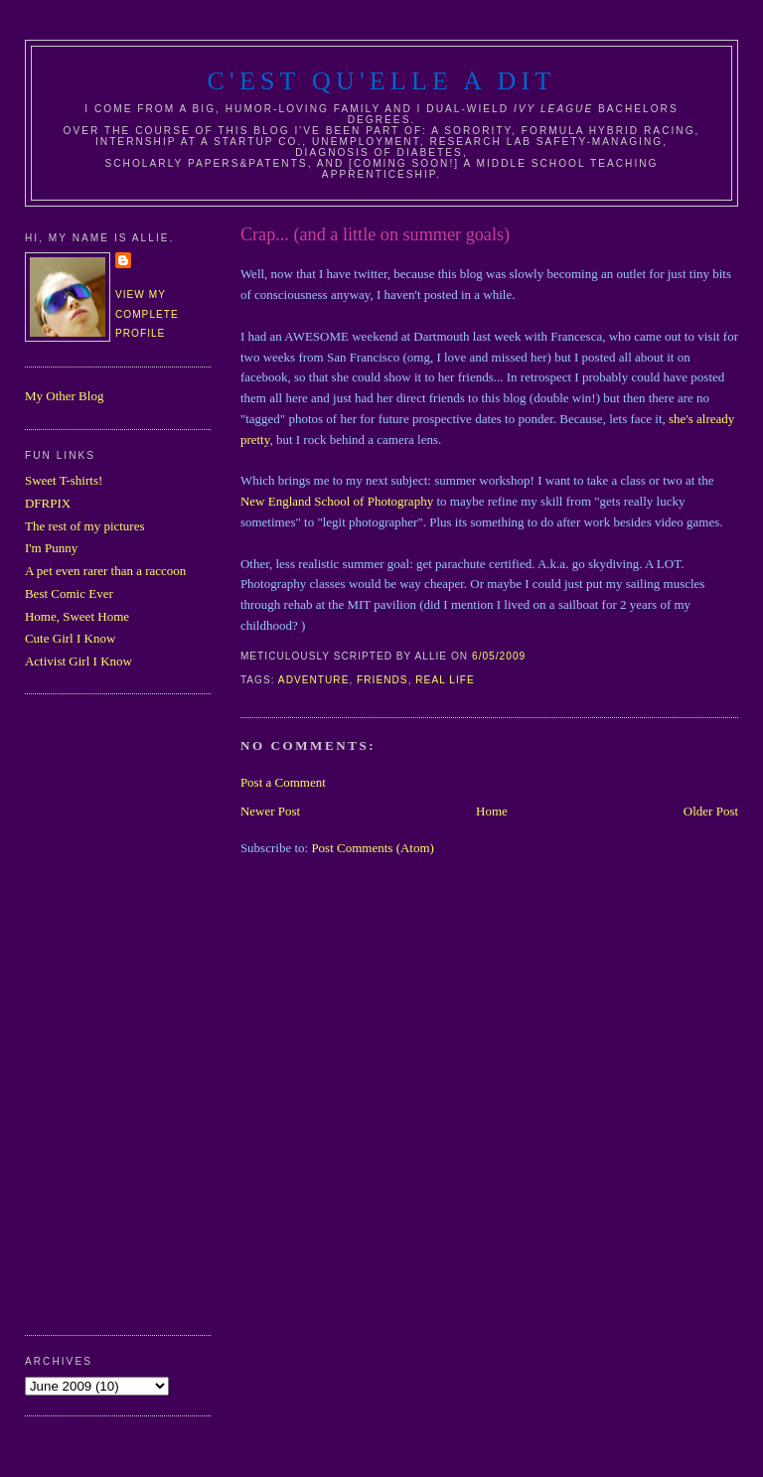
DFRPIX (48, 503)
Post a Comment (283, 782)
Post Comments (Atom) (372, 847)
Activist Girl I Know (78, 661)
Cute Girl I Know (70, 638)
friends (382, 679)
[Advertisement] (104, 1012)
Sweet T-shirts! (63, 480)
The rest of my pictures (85, 525)
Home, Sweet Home (77, 616)
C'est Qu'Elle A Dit (381, 81)
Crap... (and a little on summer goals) (375, 234)
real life (444, 679)
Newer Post (270, 811)
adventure (314, 679)
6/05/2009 (499, 656)
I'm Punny (51, 547)
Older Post (711, 811)
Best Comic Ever (69, 593)
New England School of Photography (336, 501)
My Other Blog (64, 395)
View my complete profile (147, 314)
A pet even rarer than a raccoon (105, 570)
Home (492, 811)
